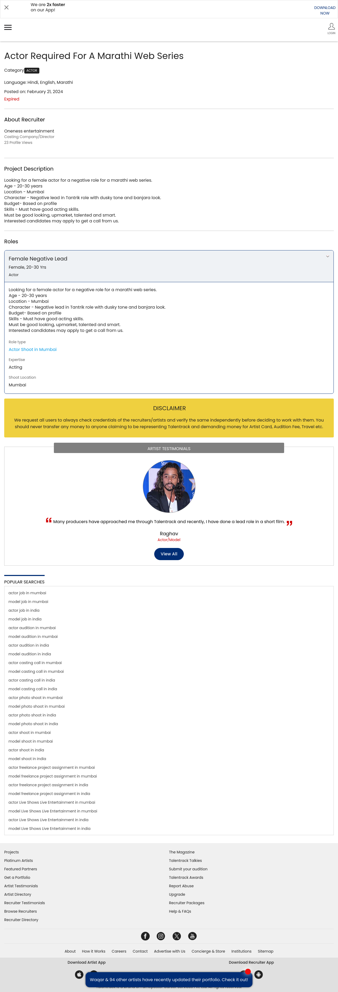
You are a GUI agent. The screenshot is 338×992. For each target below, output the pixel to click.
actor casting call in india (31, 680)
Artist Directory (17, 894)
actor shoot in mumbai (29, 732)
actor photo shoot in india (32, 715)
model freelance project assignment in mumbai (52, 776)
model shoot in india (27, 758)
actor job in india (24, 610)
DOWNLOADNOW (325, 10)
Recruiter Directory (21, 920)
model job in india (24, 619)
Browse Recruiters (20, 911)
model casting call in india (32, 689)
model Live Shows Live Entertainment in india (49, 828)
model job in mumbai (28, 601)
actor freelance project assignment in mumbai (51, 767)
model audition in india (29, 654)
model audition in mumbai (33, 636)
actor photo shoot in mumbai (35, 697)
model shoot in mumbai (30, 741)
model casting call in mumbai (36, 671)
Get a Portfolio (17, 877)
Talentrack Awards (186, 877)
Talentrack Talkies (185, 860)
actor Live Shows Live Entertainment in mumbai (51, 802)
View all (169, 554)
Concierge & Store (208, 951)
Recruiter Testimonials (24, 903)
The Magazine (182, 852)
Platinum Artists (18, 860)
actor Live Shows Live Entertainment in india (48, 819)
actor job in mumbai (27, 593)
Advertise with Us (169, 951)
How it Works (94, 951)
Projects (11, 852)
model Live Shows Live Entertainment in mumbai (52, 811)
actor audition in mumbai (32, 627)
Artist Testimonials (21, 886)
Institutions (241, 951)
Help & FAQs (180, 911)
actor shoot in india (26, 750)
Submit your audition (188, 869)
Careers (119, 951)
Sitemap (266, 951)
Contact (140, 951)
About (70, 951)
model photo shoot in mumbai (36, 706)
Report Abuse (181, 886)
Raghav (169, 533)
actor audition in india (28, 645)
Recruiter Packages (186, 903)
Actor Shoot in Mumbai (33, 349)
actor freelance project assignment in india (48, 785)
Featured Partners (20, 869)
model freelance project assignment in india (49, 793)
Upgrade (177, 894)
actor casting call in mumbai (35, 662)
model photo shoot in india (33, 723)
